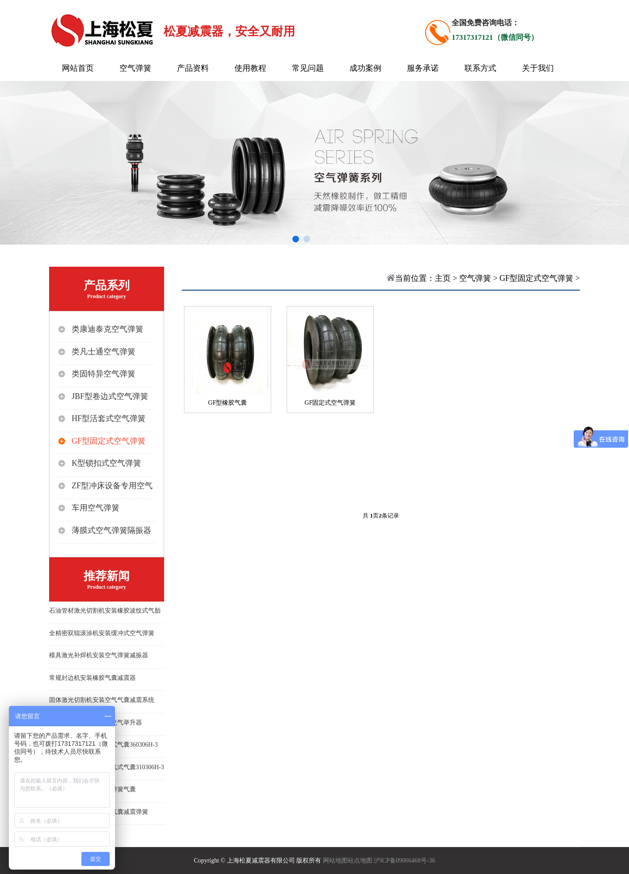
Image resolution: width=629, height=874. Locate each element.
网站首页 (78, 68)
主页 (443, 278)
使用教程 (250, 68)
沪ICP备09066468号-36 (404, 860)
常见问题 (308, 68)
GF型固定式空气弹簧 (536, 278)
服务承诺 (423, 68)
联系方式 (480, 68)
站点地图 (360, 860)
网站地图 (335, 860)
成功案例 (365, 68)
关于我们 (538, 68)
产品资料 (193, 68)
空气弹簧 (135, 68)
